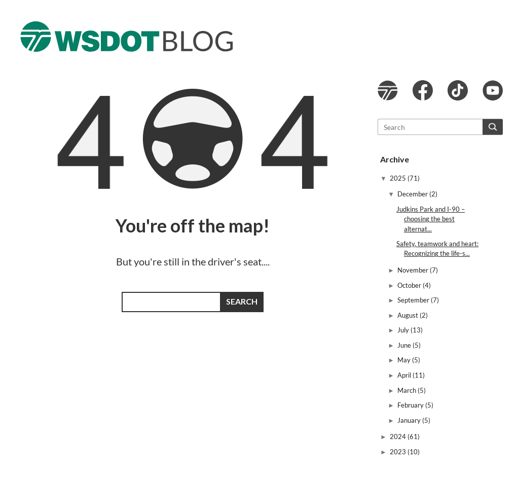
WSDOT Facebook (423, 90)
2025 (399, 178)
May (404, 360)
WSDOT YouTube (493, 90)
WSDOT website (388, 90)
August (408, 315)
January (409, 420)
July (404, 330)
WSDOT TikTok (458, 90)
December (413, 194)
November (413, 270)
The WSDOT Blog (126, 36)
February (411, 405)
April (405, 375)
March (407, 390)
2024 (399, 436)
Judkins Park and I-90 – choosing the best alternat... (430, 218)
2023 (399, 452)
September (414, 300)
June (405, 345)
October (410, 285)
